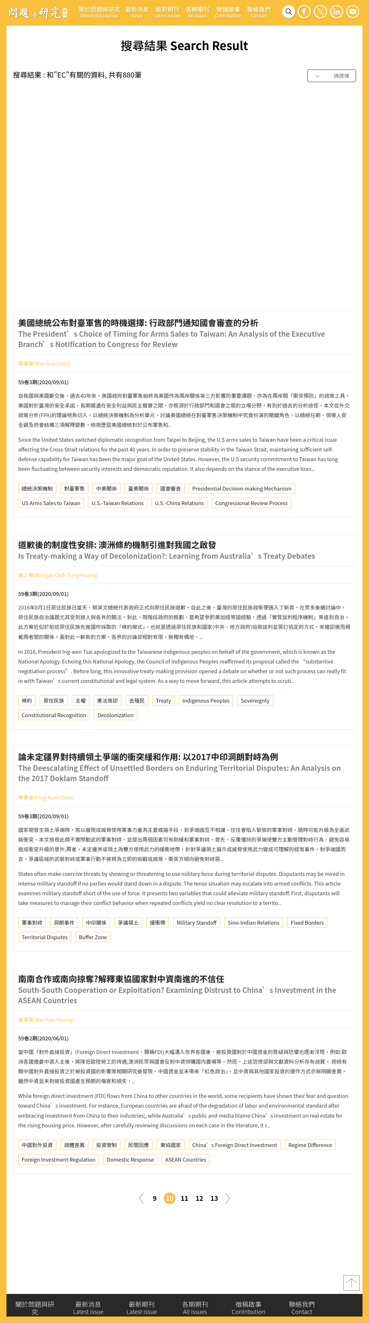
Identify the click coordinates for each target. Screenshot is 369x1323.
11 (184, 1198)
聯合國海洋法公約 (106, 263)
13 (214, 1198)
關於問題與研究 (99, 12)
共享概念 (191, 263)
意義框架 (64, 263)
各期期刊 (197, 12)
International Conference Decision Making (72, 278)
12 (199, 1198)
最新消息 (137, 12)
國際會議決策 (154, 263)
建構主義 (32, 263)
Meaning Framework (285, 263)
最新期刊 (167, 12)
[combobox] (332, 76)
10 (169, 1198)
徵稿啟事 (228, 12)
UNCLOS (331, 263)
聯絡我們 (259, 12)
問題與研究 (38, 12)
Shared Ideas (148, 278)
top (351, 1284)
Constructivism (231, 263)
